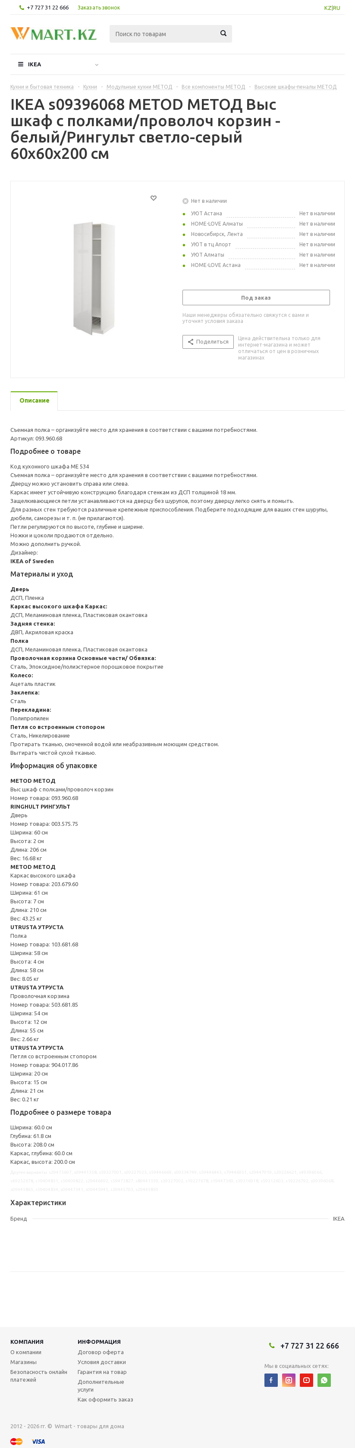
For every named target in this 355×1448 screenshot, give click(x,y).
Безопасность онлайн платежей (38, 1376)
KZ (328, 8)
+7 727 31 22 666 (48, 7)
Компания (27, 1342)
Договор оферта (101, 1352)
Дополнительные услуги (101, 1385)
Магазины (23, 1362)
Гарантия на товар (102, 1372)
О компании (25, 1352)
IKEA (34, 64)
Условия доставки (102, 1362)
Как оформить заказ (105, 1399)
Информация (99, 1342)
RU (336, 8)
